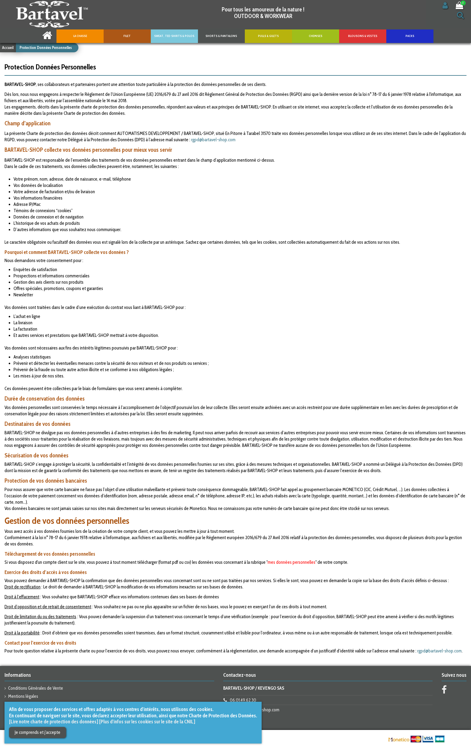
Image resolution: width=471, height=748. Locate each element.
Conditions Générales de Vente (35, 688)
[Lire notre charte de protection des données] (53, 722)
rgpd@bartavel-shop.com (213, 139)
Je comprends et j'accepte (37, 732)
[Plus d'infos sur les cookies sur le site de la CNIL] (147, 722)
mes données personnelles (291, 562)
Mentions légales (23, 696)
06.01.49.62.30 (243, 700)
